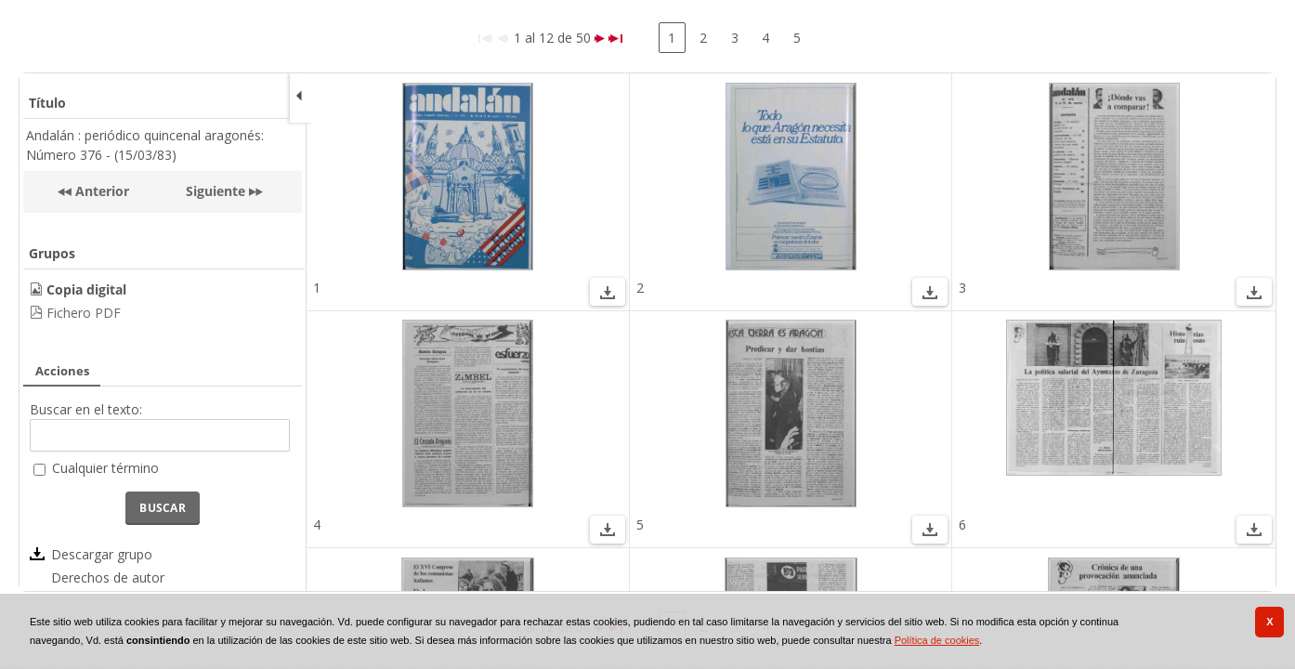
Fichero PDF (83, 312)
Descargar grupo (101, 554)
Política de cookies (937, 640)
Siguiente (215, 191)
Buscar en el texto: (86, 409)
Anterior (100, 191)
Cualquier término (105, 468)
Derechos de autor (107, 577)
